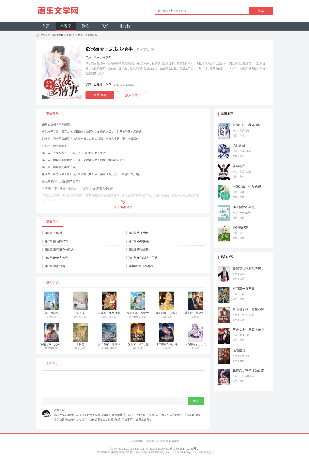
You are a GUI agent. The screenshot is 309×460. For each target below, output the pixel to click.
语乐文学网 (57, 35)
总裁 (68, 35)
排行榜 (125, 26)
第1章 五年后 (53, 233)
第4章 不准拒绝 (139, 241)
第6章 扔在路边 (139, 249)
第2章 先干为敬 (139, 233)
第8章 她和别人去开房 (143, 257)
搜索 (261, 11)
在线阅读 (99, 95)
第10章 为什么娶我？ (142, 266)
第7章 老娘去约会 (56, 257)
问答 (105, 26)
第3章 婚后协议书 (56, 241)
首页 (46, 26)
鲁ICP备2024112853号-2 (184, 448)
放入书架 (131, 95)
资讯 (85, 26)
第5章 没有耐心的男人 (59, 249)
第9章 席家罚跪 (55, 266)
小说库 (65, 26)
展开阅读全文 (123, 207)
